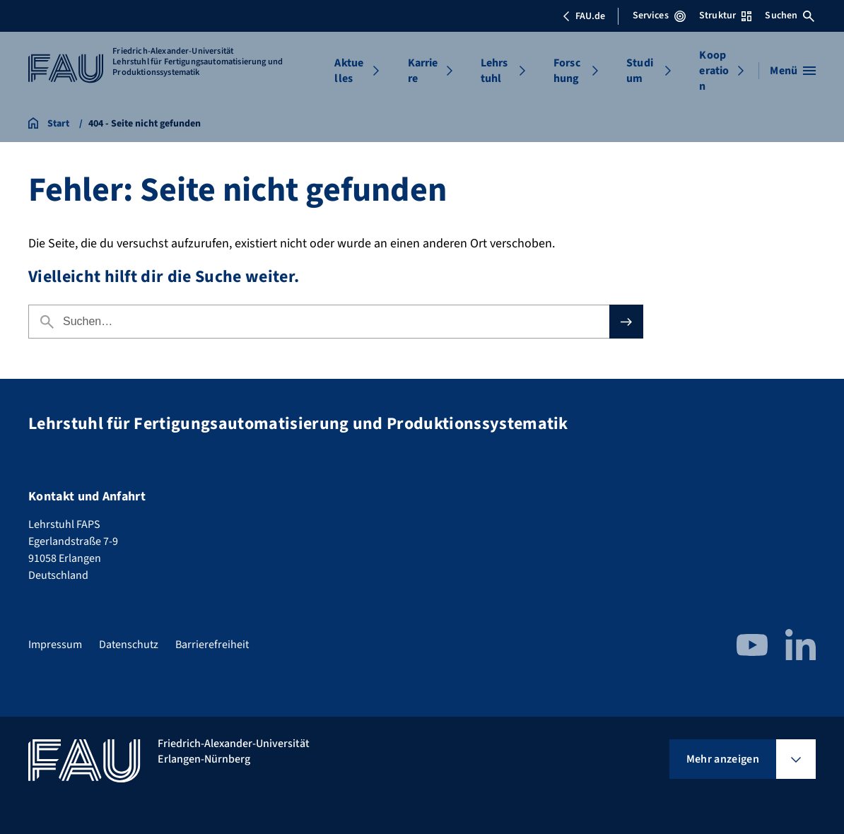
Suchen (789, 15)
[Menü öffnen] (793, 70)
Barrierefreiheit (212, 644)
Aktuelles (348, 70)
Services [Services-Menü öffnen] (659, 15)
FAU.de (584, 16)
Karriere (423, 70)
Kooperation (714, 70)
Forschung (566, 70)
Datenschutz (128, 644)
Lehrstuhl (494, 70)
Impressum (55, 644)
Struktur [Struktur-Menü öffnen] (725, 15)
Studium (639, 70)
